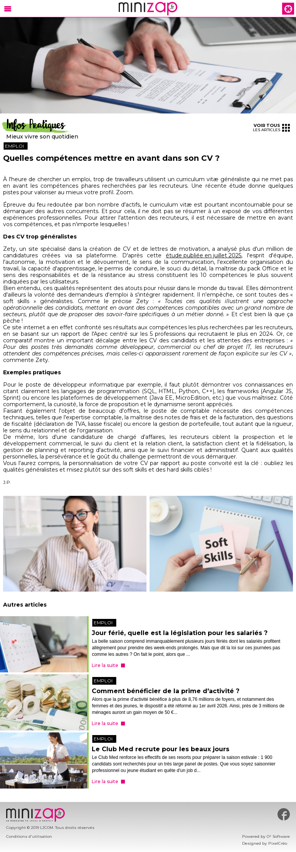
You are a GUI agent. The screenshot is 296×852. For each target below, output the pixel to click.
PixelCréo (277, 843)
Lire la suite (105, 665)
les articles (271, 127)
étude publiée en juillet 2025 (203, 255)
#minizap (284, 814)
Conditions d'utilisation (29, 836)
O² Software (278, 836)
